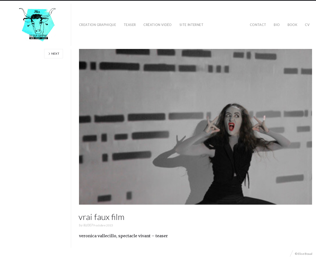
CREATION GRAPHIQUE (97, 25)
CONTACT (258, 25)
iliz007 (88, 225)
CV (307, 25)
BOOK (292, 25)
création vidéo (157, 25)
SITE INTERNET (191, 25)
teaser (130, 25)
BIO (277, 25)
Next (53, 53)
